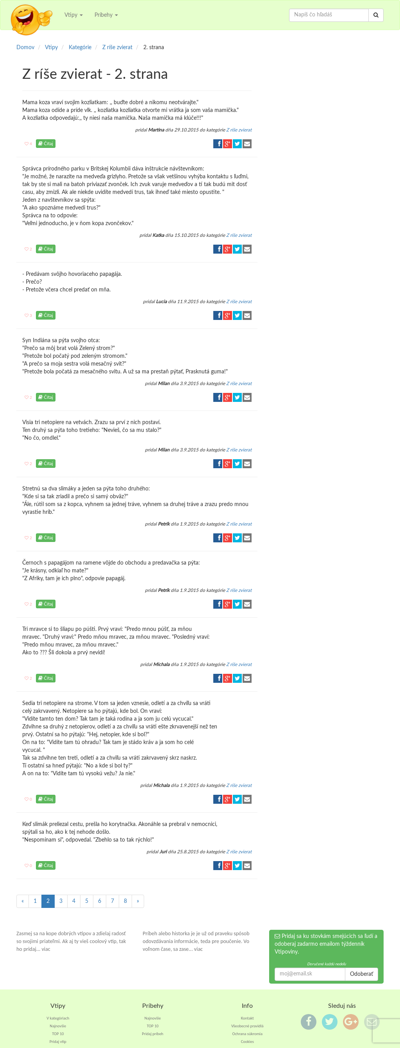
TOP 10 (58, 1033)
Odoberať (361, 974)
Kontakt (247, 1018)
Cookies (247, 1041)
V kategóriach (57, 1018)
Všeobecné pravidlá (247, 1025)
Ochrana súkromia (247, 1033)
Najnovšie (58, 1025)
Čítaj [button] (45, 143)
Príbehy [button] (106, 15)
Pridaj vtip (58, 1041)
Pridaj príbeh (152, 1033)
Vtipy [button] (73, 15)
